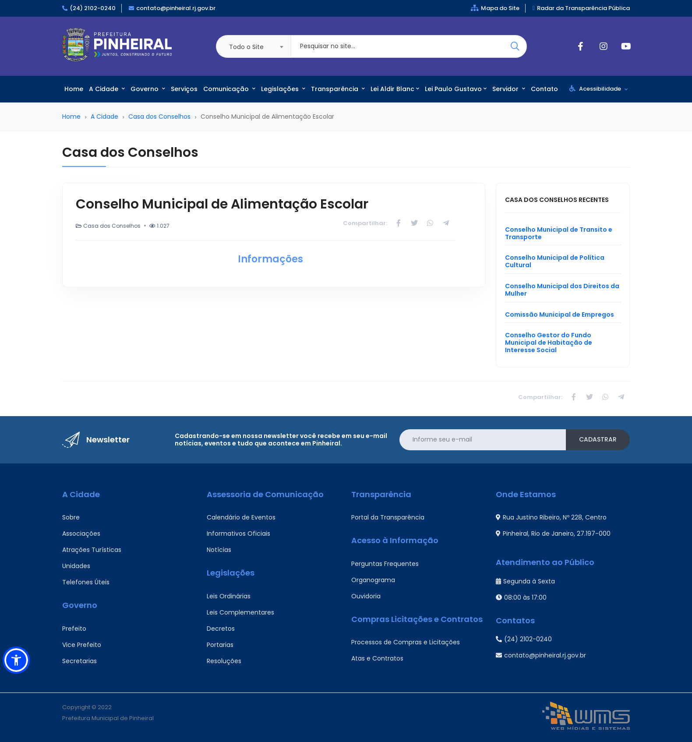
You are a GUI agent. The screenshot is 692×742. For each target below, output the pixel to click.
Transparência (338, 89)
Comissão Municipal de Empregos (559, 314)
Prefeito (74, 628)
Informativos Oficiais (238, 533)
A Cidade (107, 89)
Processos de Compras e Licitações (405, 642)
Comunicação (229, 89)
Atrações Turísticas (91, 549)
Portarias (220, 644)
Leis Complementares (240, 612)
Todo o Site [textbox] (246, 46)
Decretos (221, 628)
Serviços (184, 89)
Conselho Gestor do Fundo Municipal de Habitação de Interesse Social (548, 342)
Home (73, 89)
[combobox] (253, 46)
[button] (16, 660)
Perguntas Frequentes (385, 563)
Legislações (283, 89)
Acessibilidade (598, 89)
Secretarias (79, 661)
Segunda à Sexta (525, 581)
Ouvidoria (366, 596)
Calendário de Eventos (241, 517)
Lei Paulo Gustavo (456, 89)
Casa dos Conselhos (159, 116)
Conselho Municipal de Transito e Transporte (558, 233)
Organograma (373, 580)
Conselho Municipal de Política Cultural (554, 261)
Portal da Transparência (387, 517)
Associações (81, 533)
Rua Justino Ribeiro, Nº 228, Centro (551, 517)
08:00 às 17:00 (521, 597)
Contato (544, 89)
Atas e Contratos (377, 658)
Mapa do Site (495, 8)
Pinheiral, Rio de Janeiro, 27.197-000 (553, 533)
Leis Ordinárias (229, 596)
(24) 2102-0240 (93, 8)
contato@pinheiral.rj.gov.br (175, 8)
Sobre (71, 517)
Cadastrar (598, 439)
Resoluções (224, 661)
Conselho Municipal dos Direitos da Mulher (562, 290)
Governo (148, 89)
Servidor (508, 89)
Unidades (76, 566)
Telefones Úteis (85, 582)
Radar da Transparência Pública (581, 8)
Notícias (219, 549)
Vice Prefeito (81, 644)
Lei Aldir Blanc (395, 89)
